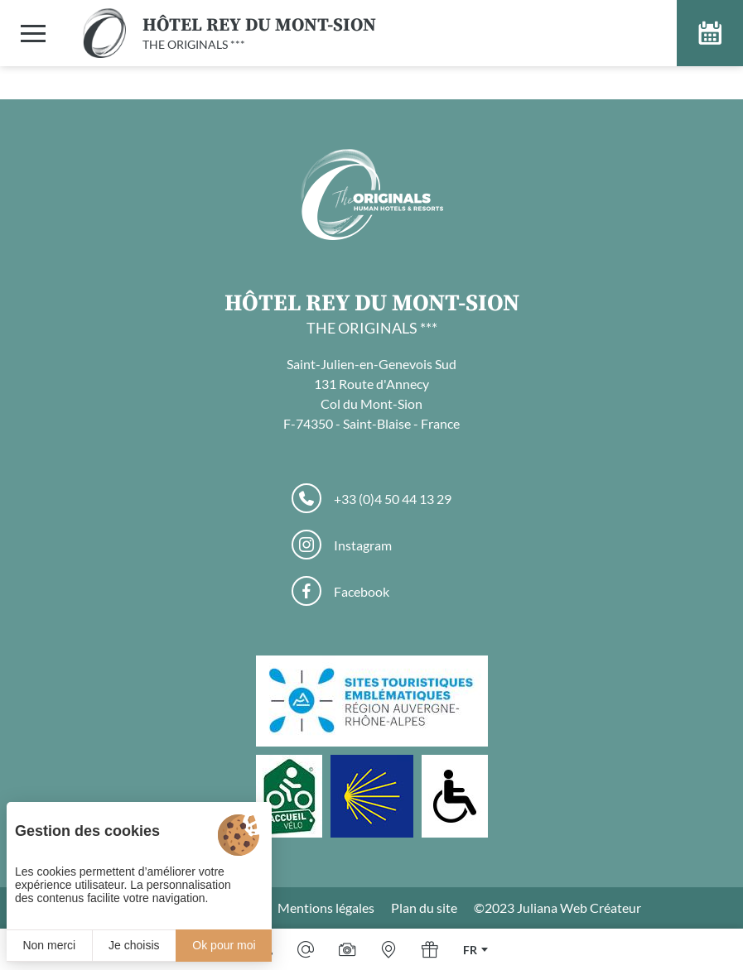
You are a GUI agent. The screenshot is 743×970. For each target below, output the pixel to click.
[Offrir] (430, 949)
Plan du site (424, 907)
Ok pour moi (223, 945)
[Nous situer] (388, 949)
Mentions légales (325, 907)
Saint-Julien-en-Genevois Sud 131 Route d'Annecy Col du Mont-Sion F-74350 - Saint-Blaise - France (371, 393)
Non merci (48, 945)
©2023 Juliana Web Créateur (557, 907)
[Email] (305, 949)
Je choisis (134, 945)
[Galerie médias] (347, 949)
